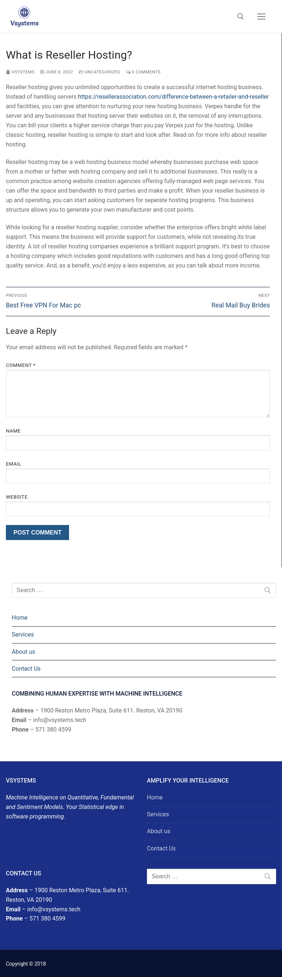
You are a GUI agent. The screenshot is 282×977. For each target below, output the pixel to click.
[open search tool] (240, 16)
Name (13, 431)
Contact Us (26, 668)
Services (23, 634)
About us (23, 651)
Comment (21, 365)
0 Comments (143, 71)
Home (20, 617)
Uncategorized (99, 71)
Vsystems (20, 71)
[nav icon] (261, 16)
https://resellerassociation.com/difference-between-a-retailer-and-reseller (173, 96)
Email (13, 464)
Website (17, 497)
